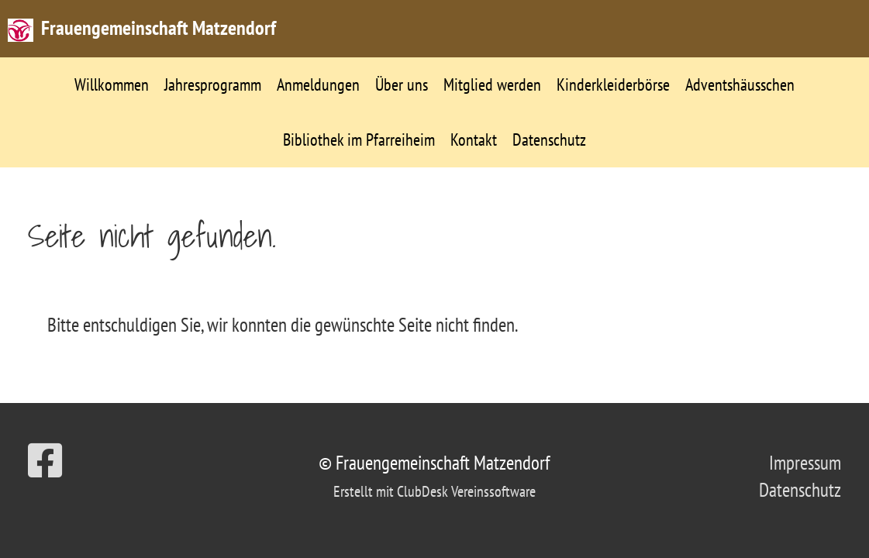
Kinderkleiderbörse (613, 84)
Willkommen (111, 84)
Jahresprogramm (212, 84)
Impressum (805, 462)
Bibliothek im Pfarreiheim (359, 139)
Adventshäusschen (740, 84)
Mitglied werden (492, 84)
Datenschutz (549, 139)
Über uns (401, 84)
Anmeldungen (318, 84)
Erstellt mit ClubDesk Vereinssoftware (434, 491)
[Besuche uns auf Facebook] (45, 461)
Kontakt (473, 139)
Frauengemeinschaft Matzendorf (158, 27)
